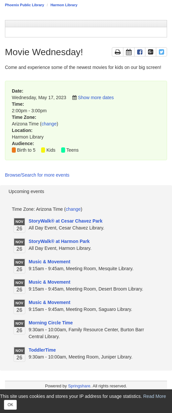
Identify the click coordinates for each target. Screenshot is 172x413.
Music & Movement (49, 261)
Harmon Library (63, 5)
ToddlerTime (42, 350)
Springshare (79, 386)
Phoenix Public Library (24, 5)
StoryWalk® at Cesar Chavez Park (66, 221)
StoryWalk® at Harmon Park (59, 241)
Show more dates (96, 97)
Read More (154, 396)
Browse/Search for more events (37, 175)
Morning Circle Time (51, 322)
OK (10, 404)
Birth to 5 (26, 150)
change (49, 123)
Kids (50, 150)
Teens (72, 150)
